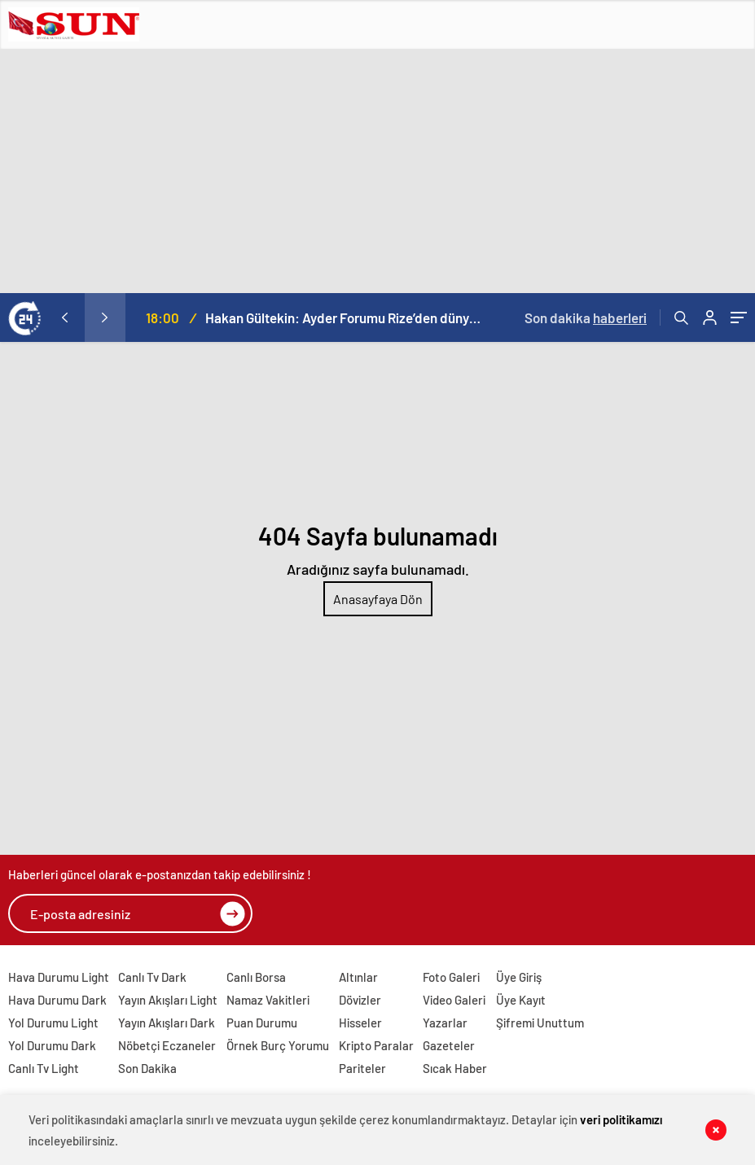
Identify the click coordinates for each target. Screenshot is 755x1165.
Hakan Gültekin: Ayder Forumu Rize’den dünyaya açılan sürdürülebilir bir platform (345, 317)
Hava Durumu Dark (57, 999)
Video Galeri (454, 999)
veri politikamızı (621, 1119)
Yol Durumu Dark (52, 1045)
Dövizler (360, 999)
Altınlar (358, 977)
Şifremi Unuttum (540, 1022)
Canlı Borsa (256, 977)
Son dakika (586, 317)
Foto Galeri (451, 977)
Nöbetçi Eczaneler (167, 1045)
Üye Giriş (519, 977)
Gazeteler (449, 1045)
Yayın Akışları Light (167, 999)
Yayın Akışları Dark (166, 1022)
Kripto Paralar (376, 1045)
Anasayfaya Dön (378, 599)
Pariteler (362, 1068)
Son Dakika (147, 1068)
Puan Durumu (261, 1022)
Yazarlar (445, 1022)
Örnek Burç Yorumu (277, 1045)
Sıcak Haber (455, 1068)
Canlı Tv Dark (152, 977)
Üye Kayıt (521, 999)
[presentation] (64, 317)
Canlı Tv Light (43, 1068)
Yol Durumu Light (53, 1022)
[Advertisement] (377, 171)
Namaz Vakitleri (267, 999)
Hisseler (360, 1022)
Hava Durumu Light (58, 977)
